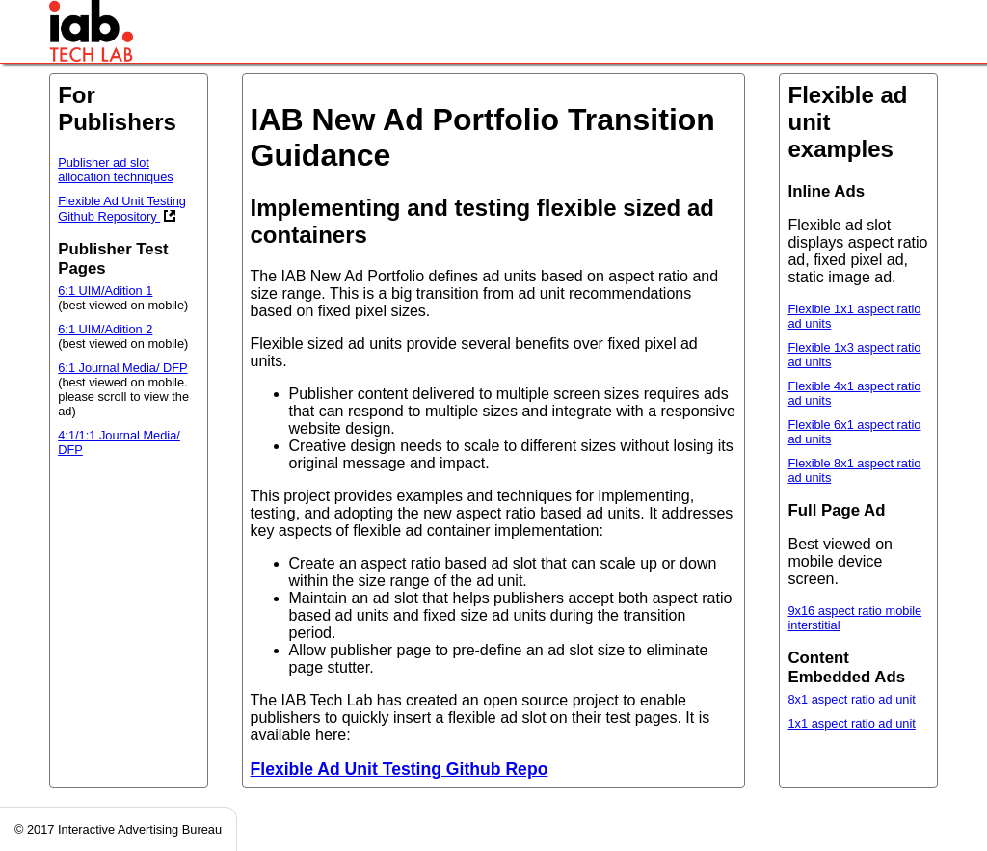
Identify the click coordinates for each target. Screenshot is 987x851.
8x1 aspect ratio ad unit (851, 699)
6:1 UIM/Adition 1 (105, 290)
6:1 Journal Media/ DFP (122, 367)
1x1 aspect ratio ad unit (851, 723)
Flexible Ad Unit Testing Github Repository (122, 209)
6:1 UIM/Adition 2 (105, 329)
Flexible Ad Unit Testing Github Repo (399, 769)
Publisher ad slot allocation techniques (115, 169)
